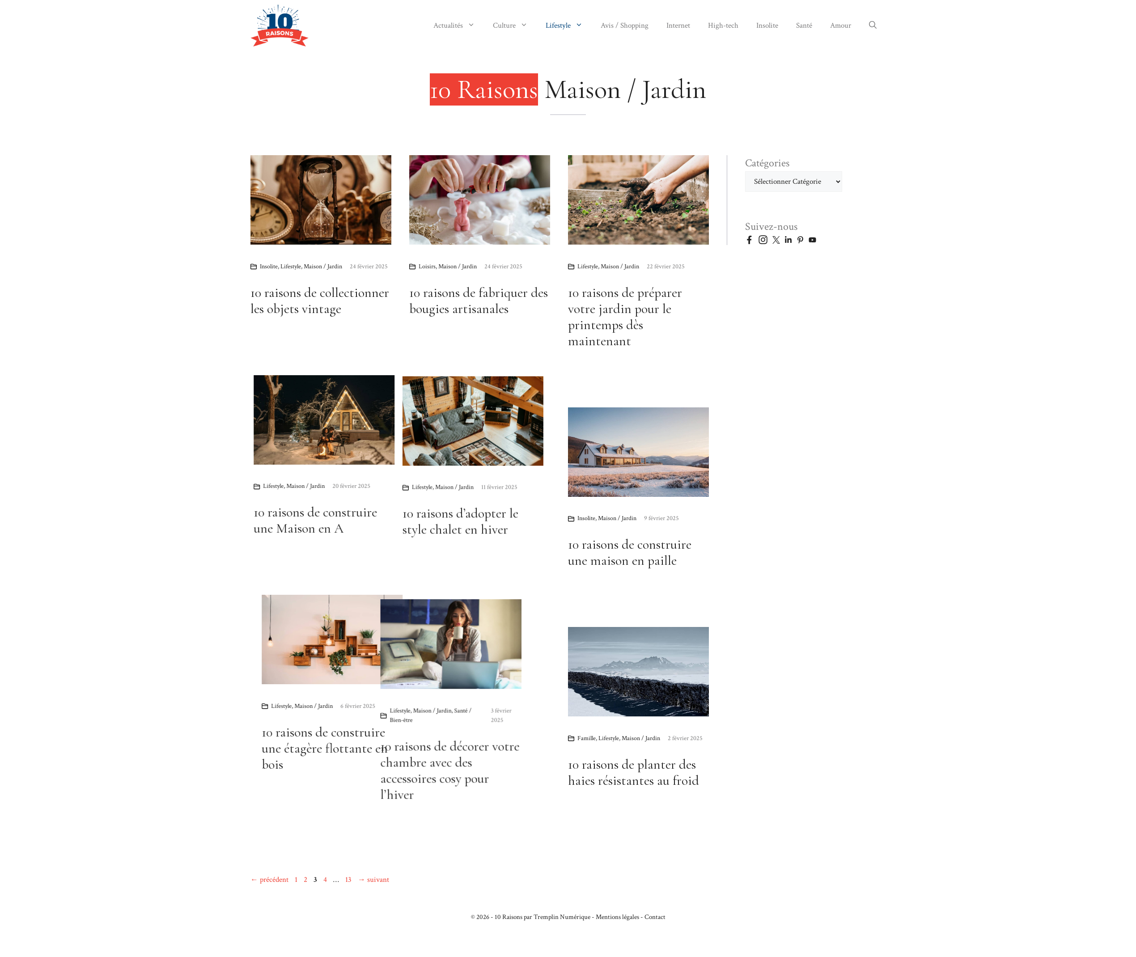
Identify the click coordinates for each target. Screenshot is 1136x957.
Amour (840, 25)
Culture (515, 25)
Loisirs (427, 267)
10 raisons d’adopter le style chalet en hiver (355, 538)
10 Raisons (508, 917)
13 (349, 880)
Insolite (767, 25)
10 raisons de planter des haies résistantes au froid (633, 772)
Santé (804, 25)
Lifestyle (569, 25)
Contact (654, 917)
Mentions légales (617, 917)
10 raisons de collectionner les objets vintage (319, 300)
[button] (873, 25)
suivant (373, 880)
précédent (269, 880)
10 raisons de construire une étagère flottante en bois (448, 748)
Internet (678, 25)
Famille (586, 738)
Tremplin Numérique (562, 917)
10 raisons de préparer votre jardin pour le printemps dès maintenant (625, 316)
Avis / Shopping (625, 25)
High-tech (723, 25)
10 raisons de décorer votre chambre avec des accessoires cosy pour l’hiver (320, 791)
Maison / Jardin (323, 267)
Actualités (458, 25)
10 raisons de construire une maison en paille (629, 552)
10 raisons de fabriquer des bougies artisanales (478, 300)
